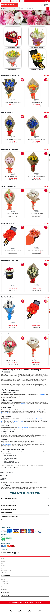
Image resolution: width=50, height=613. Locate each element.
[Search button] (47, 8)
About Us (3, 561)
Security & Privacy (5, 582)
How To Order (4, 577)
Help (47, 1)
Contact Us (4, 589)
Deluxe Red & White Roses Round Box (12, 287)
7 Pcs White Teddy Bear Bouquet (36, 213)
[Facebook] (2, 545)
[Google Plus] (13, 545)
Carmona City (37, 409)
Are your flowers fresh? (6, 512)
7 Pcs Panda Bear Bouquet (13, 324)
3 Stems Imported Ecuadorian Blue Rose (13, 139)
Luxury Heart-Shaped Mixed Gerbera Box (36, 250)
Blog (2, 562)
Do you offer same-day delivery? (9, 520)
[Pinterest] (10, 545)
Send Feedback (5, 591)
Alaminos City (24, 418)
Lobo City (35, 443)
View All (46, 75)
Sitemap (3, 568)
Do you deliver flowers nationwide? (9, 516)
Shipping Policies (4, 580)
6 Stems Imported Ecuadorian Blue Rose (13, 102)
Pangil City (16, 421)
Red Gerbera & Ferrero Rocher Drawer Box (13, 250)
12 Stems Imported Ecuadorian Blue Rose (36, 139)
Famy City (7, 420)
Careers (3, 564)
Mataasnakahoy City (6, 444)
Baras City (26, 427)
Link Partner (3, 571)
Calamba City (39, 418)
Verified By (4, 533)
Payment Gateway (5, 527)
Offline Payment (4, 579)
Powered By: (4, 549)
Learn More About (6, 574)
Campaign (3, 586)
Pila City (21, 421)
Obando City (23, 403)
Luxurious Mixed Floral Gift (36, 102)
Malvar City (43, 443)
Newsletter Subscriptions (6, 569)
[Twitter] (5, 545)
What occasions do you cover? (8, 505)
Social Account (5, 542)
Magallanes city (4, 412)
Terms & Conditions (5, 584)
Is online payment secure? (7, 502)
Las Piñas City (41, 394)
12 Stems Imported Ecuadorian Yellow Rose (36, 176)
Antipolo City (20, 427)
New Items (22, 1)
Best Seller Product (14, 1)
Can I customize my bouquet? (8, 509)
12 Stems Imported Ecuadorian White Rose (36, 287)
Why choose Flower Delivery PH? (9, 498)
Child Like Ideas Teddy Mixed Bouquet (12, 176)
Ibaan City (20, 443)
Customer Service (5, 594)
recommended (5, 1)
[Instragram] (8, 545)
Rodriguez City (11, 429)
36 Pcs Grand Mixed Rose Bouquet (13, 360)
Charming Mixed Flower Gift (12, 213)
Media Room (4, 566)
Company (3, 558)
